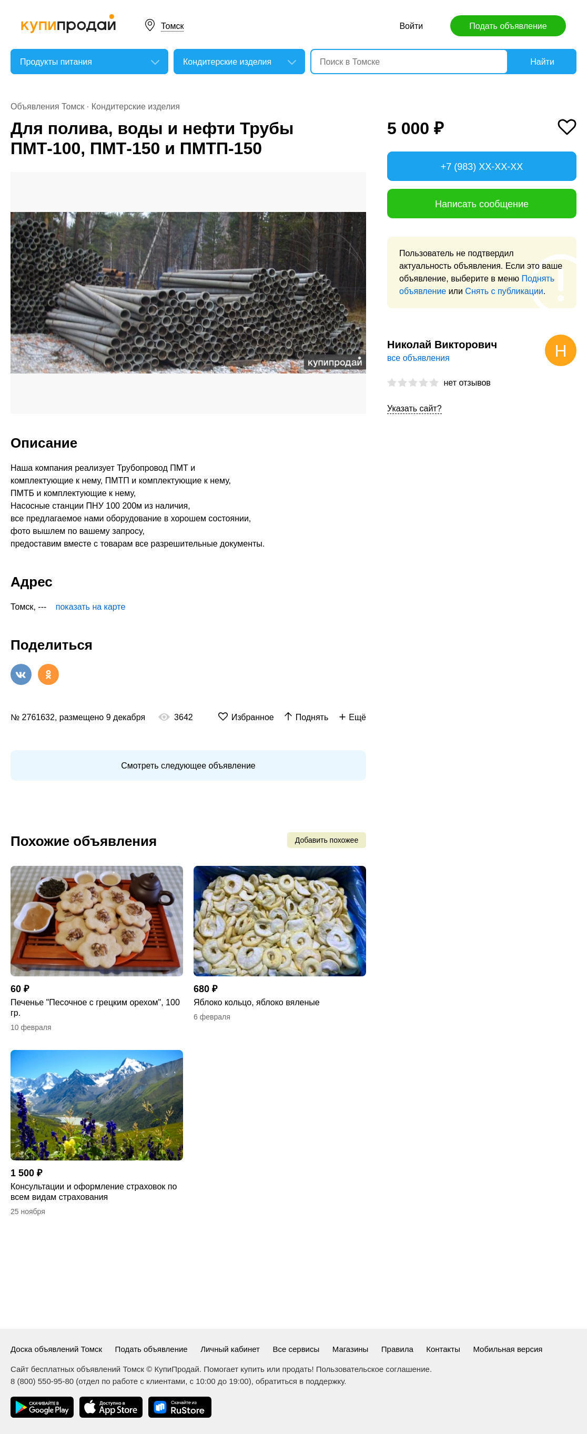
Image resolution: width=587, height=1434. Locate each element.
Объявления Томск (47, 106)
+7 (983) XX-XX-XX (482, 166)
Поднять (312, 717)
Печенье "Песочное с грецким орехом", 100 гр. (95, 1007)
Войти (411, 26)
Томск (172, 26)
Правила (397, 1349)
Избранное (252, 717)
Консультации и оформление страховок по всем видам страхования (94, 1191)
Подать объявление (507, 26)
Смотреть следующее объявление (188, 765)
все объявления (418, 358)
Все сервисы (295, 1349)
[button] (356, 181)
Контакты (443, 1349)
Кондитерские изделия (136, 106)
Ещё (357, 717)
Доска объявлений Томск (56, 1349)
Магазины (350, 1349)
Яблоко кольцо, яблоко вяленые (257, 1002)
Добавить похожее (326, 840)
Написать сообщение (482, 204)
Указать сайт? (414, 408)
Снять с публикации (504, 291)
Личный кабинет (230, 1349)
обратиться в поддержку (300, 1381)
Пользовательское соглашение (373, 1369)
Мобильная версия (507, 1349)
